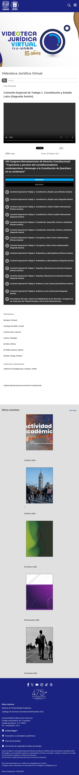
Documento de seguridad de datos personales (22, 746)
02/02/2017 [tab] (39, 180)
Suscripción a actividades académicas (18, 736)
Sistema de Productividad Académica (16, 708)
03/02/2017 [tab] (39, 185)
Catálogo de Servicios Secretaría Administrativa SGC (23, 712)
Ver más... (73, 410)
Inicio (6, 86)
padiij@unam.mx (51, 765)
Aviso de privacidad (11, 741)
